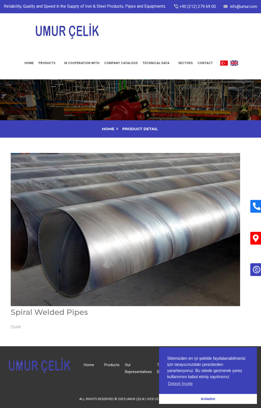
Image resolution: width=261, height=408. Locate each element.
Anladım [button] (208, 399)
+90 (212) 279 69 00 (197, 6)
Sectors (185, 63)
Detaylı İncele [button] (180, 383)
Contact (205, 63)
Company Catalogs (121, 63)
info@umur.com (243, 6)
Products (46, 63)
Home (29, 63)
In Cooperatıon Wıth (81, 63)
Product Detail (140, 128)
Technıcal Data (155, 63)
